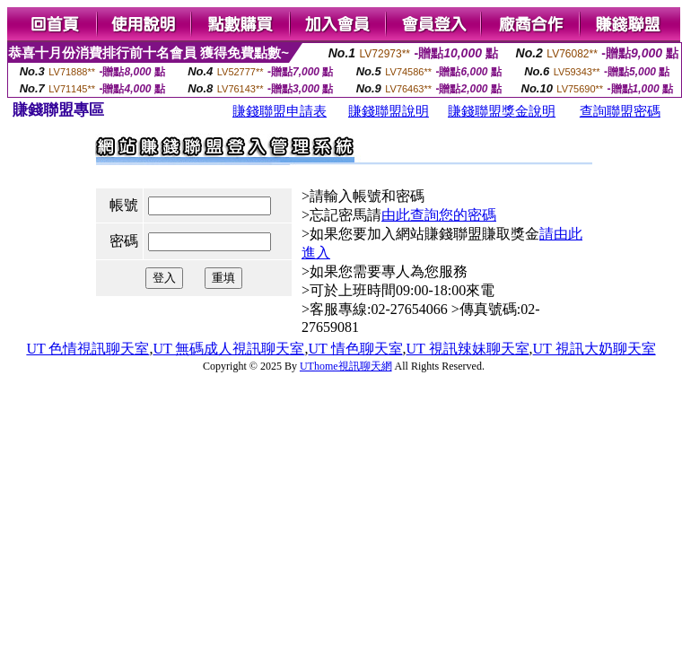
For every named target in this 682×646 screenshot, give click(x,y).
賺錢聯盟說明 (388, 111)
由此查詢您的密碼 (438, 215)
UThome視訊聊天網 (346, 366)
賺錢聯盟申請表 (279, 111)
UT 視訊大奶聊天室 (594, 348)
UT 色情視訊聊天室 (87, 348)
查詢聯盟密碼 (620, 111)
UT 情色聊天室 (355, 348)
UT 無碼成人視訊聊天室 (228, 348)
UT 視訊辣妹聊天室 (468, 348)
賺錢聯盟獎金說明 (501, 111)
